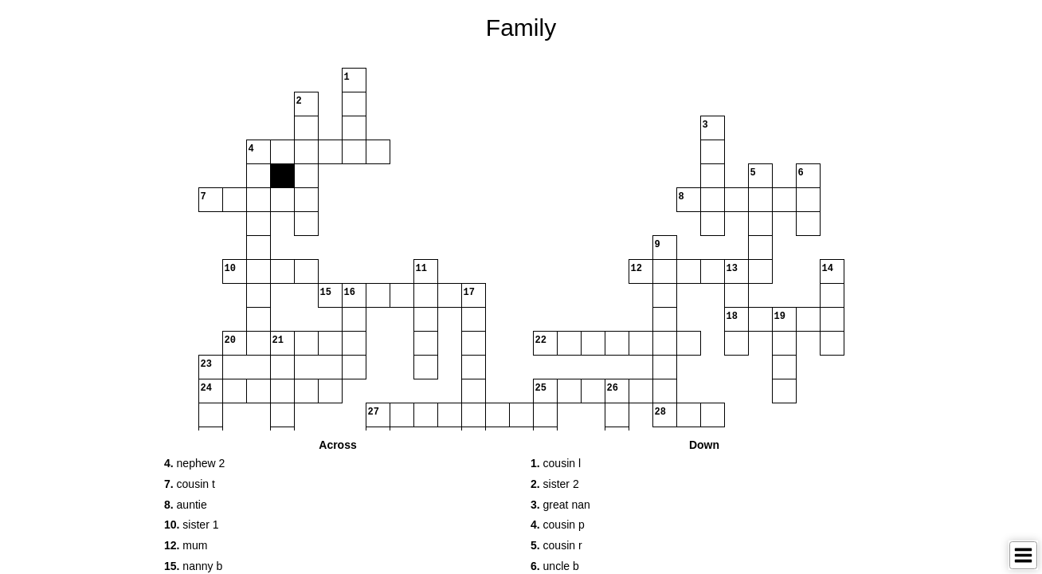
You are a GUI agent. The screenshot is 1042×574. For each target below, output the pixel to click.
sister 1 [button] (191, 524)
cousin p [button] (558, 524)
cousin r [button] (556, 545)
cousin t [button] (189, 484)
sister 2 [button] (555, 484)
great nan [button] (560, 504)
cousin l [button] (556, 463)
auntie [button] (185, 504)
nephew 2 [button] (194, 463)
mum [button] (185, 545)
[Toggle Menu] (1023, 555)
